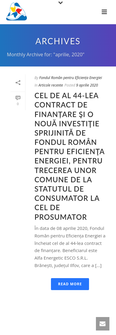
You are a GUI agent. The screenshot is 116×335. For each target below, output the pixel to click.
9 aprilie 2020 (87, 85)
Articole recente (50, 85)
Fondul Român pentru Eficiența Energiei (70, 77)
